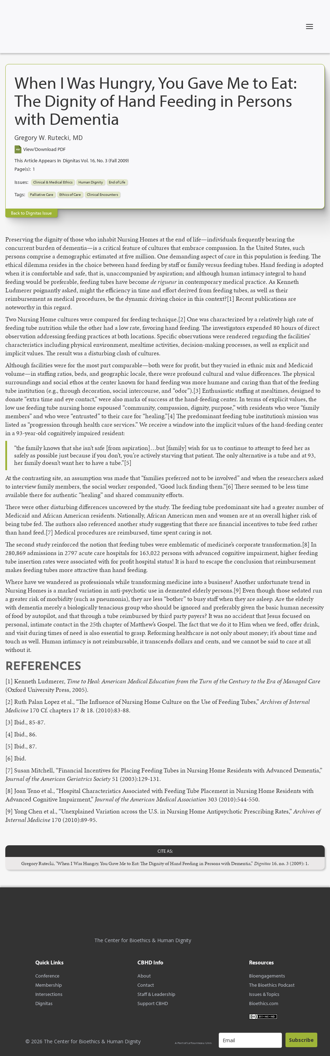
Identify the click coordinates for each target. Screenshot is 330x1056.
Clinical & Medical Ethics (52, 182)
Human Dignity (90, 182)
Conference (47, 976)
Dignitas (44, 1003)
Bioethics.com (263, 1003)
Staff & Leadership (156, 994)
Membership (48, 985)
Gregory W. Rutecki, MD (48, 138)
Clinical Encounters (102, 194)
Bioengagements (267, 976)
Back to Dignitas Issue (31, 213)
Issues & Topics (264, 994)
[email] (250, 1040)
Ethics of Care (70, 194)
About (144, 976)
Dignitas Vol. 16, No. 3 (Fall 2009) (96, 160)
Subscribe (301, 1040)
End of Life (117, 182)
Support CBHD (152, 1003)
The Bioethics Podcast (272, 985)
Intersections (49, 994)
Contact (145, 985)
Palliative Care (41, 194)
